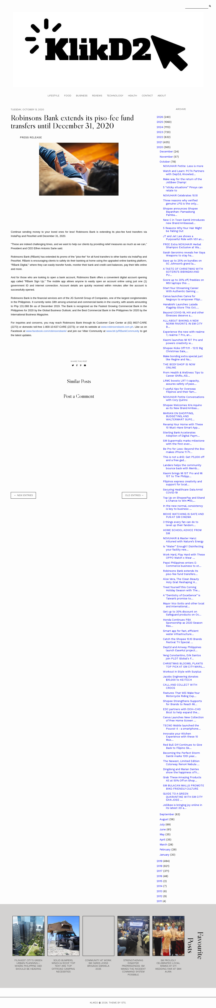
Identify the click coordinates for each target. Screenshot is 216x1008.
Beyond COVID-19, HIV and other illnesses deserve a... (183, 314)
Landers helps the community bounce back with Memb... (182, 467)
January (165, 854)
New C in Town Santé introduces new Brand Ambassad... (184, 221)
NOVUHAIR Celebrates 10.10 (180, 195)
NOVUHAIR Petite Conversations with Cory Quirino (183, 398)
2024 (160, 127)
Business (81, 95)
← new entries (23, 495)
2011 (160, 901)
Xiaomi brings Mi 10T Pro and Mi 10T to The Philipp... (182, 475)
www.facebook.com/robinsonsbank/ (46, 331)
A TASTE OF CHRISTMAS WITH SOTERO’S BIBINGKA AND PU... (183, 271)
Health (132, 95)
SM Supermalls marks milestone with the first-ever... (183, 442)
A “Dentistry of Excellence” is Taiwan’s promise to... (181, 597)
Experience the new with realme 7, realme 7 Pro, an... (183, 333)
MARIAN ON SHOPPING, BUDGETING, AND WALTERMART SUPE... (179, 416)
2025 (160, 121)
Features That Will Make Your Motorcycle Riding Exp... (181, 694)
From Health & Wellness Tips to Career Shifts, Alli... (183, 374)
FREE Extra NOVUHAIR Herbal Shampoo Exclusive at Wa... (182, 246)
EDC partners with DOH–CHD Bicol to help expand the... (182, 711)
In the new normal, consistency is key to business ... (183, 507)
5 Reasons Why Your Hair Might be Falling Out (182, 230)
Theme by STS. (117, 1002)
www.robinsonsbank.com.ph (117, 326)
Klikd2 (94, 1002)
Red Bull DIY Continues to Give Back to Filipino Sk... (182, 746)
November (167, 156)
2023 (160, 132)
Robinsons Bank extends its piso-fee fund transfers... (180, 572)
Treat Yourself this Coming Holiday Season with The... (181, 589)
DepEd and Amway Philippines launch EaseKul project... (182, 649)
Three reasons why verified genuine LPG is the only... (180, 202)
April (163, 839)
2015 (160, 881)
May (162, 834)
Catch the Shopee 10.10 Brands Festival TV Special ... (182, 641)
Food (67, 95)
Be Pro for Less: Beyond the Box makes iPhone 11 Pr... (183, 450)
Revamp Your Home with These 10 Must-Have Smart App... (183, 426)
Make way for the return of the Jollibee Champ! (182, 181)
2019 (160, 861)
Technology (115, 95)
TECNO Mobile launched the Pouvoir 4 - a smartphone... (182, 727)
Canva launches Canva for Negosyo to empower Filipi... (182, 298)
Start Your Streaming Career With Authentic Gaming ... (181, 290)
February (165, 849)
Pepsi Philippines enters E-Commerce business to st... (182, 564)
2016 (160, 876)
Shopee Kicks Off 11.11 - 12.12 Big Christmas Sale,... (183, 350)
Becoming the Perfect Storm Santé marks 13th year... (181, 754)
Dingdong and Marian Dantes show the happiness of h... (181, 771)
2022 (160, 137)
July (163, 824)
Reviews (97, 95)
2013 (160, 891)
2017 (160, 870)
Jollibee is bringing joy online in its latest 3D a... (182, 806)
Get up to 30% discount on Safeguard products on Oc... (182, 613)
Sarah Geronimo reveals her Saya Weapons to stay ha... (184, 254)
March (164, 844)
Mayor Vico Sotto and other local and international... (183, 605)
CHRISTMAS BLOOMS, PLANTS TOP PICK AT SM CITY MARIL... (184, 665)
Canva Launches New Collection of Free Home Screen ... (183, 719)
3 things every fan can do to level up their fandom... (180, 523)
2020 (160, 147)
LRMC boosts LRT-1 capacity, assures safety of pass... (181, 382)
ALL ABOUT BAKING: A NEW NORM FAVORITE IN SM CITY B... (182, 323)
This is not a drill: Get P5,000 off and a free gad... (183, 459)
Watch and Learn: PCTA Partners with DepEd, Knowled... (183, 173)
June (163, 829)
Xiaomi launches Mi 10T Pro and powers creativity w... (183, 341)
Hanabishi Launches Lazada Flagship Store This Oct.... (181, 306)
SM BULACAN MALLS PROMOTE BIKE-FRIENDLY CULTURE (183, 787)
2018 (160, 866)
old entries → (134, 495)
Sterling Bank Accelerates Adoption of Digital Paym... (181, 434)
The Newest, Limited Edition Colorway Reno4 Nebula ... (181, 763)
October (165, 161)
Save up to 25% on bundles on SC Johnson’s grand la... (182, 262)
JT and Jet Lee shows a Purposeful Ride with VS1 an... (183, 238)
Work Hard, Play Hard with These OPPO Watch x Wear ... (184, 556)
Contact (147, 95)
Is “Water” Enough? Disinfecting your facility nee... (183, 548)
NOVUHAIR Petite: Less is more (183, 166)
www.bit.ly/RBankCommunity (122, 331)
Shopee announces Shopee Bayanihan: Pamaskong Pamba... (180, 211)
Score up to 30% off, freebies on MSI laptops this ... (183, 281)
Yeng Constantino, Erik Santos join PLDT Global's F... (182, 657)
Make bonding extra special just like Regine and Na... (183, 358)
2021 (160, 142)
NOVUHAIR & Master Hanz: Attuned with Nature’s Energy (183, 540)
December (167, 151)
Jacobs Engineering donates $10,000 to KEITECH (180, 678)
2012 (160, 896)
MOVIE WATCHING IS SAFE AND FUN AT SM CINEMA (183, 516)
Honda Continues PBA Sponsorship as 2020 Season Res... (182, 622)
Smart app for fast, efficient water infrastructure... (181, 632)
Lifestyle (53, 95)
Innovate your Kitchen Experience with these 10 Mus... (180, 736)
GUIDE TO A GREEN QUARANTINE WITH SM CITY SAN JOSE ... (182, 796)
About (162, 95)
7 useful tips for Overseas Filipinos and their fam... (180, 390)
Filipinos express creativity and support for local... (182, 483)
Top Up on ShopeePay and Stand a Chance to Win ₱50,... (184, 499)
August (164, 819)
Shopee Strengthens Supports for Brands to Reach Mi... (182, 703)
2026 (160, 116)
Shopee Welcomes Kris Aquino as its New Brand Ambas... (182, 407)
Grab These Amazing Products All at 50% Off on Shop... (182, 779)
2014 (160, 886)
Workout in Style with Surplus (182, 671)
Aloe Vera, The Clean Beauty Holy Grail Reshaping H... (181, 581)
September (167, 814)
